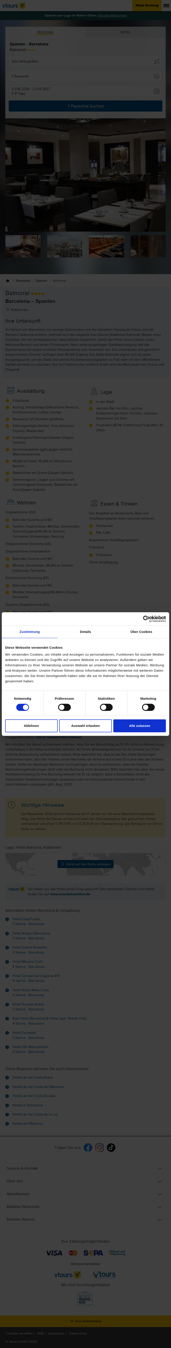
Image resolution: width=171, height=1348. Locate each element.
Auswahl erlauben (85, 726)
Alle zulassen (139, 726)
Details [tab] (85, 632)
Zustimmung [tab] (30, 632)
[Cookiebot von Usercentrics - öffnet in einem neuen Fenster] (146, 619)
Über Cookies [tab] (141, 632)
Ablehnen (31, 726)
